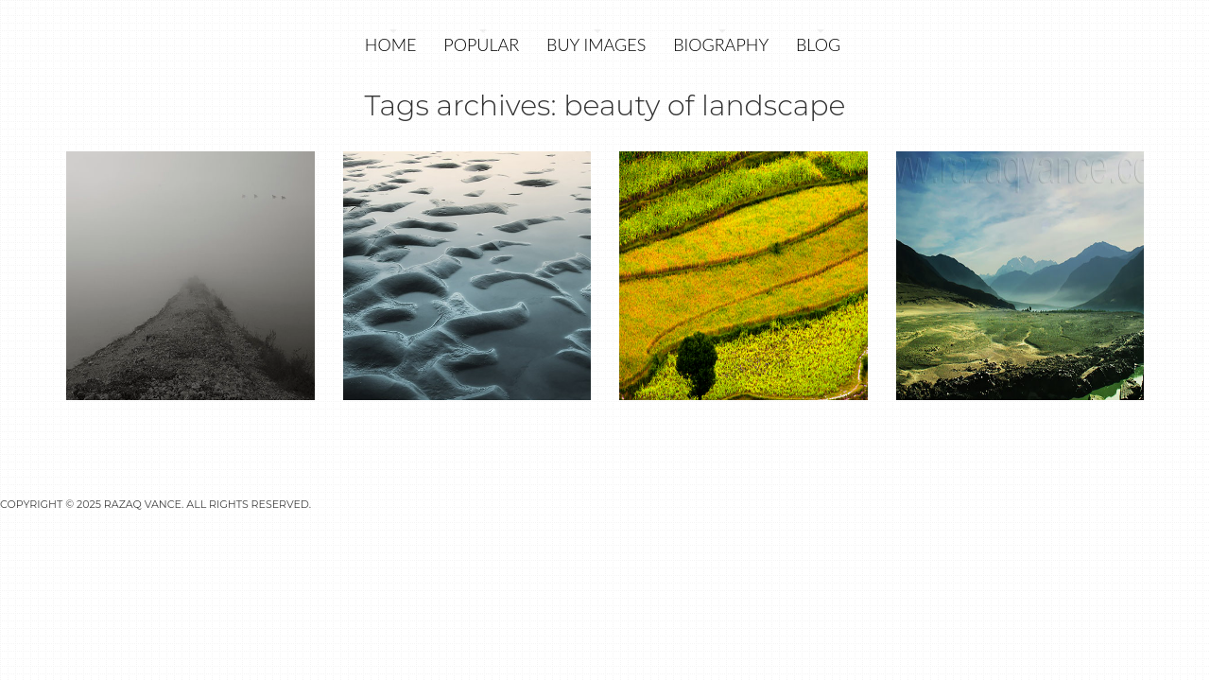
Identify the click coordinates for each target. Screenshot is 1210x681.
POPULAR (481, 44)
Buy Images (596, 44)
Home (391, 44)
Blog (818, 44)
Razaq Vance (143, 504)
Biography (721, 44)
